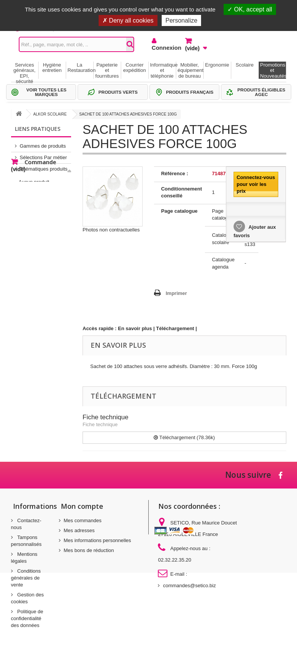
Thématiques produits (44, 166)
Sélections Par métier (43, 154)
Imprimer (176, 293)
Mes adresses (79, 530)
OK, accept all (249, 9)
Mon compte (82, 506)
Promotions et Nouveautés (273, 70)
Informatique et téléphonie (163, 70)
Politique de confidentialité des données (27, 618)
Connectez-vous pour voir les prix (256, 184)
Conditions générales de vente (26, 578)
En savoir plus (135, 328)
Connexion (163, 47)
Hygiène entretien (52, 67)
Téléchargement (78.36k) (184, 437)
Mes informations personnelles (97, 540)
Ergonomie (217, 65)
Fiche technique (105, 417)
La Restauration (80, 67)
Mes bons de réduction (89, 550)
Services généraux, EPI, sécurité (24, 70)
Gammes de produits (43, 143)
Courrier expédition (134, 67)
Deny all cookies (128, 20)
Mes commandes (83, 520)
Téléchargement (175, 328)
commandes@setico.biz (189, 585)
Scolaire (245, 65)
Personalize (182, 20)
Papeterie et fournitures (106, 70)
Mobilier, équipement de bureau (190, 70)
